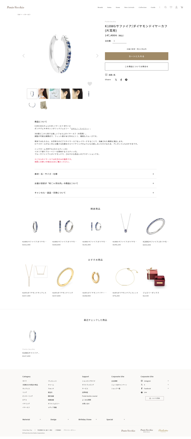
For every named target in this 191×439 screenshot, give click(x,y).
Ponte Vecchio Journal (89, 396)
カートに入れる (137, 56)
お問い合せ (85, 403)
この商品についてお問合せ (136, 66)
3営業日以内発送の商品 (30, 385)
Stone (118, 7)
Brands (100, 7)
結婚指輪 (51, 400)
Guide (153, 7)
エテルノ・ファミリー (80, 128)
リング (24, 392)
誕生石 (50, 392)
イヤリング (26, 403)
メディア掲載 (52, 407)
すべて (24, 381)
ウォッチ (51, 388)
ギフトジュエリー (54, 403)
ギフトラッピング (88, 385)
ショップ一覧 (115, 388)
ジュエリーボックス (151, 292)
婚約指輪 (51, 396)
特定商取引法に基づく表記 (46, 430)
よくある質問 (86, 400)
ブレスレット (52, 381)
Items (109, 7)
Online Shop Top (27, 430)
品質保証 (85, 392)
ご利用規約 (60, 430)
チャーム (51, 385)
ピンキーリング (27, 396)
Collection (143, 7)
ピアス (24, 400)
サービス (85, 388)
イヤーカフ (27, 14)
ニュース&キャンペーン (119, 385)
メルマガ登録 (154, 399)
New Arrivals (129, 7)
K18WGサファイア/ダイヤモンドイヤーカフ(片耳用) (35, 242)
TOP (19, 14)
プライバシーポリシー (73, 430)
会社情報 (114, 381)
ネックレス (26, 388)
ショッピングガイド (88, 381)
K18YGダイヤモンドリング (64, 292)
